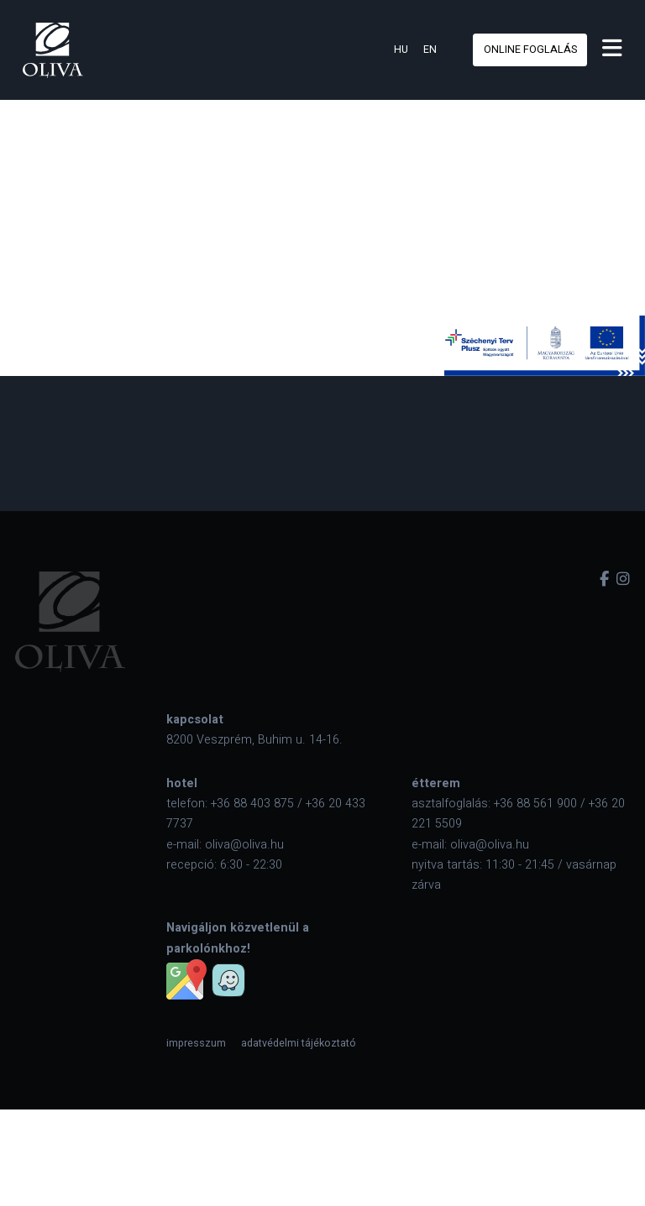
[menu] (612, 50)
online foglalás (530, 49)
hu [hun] (401, 49)
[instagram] (623, 579)
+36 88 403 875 (252, 803)
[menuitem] (196, 1043)
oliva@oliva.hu (244, 845)
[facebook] (604, 579)
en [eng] (430, 49)
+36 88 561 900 (535, 803)
